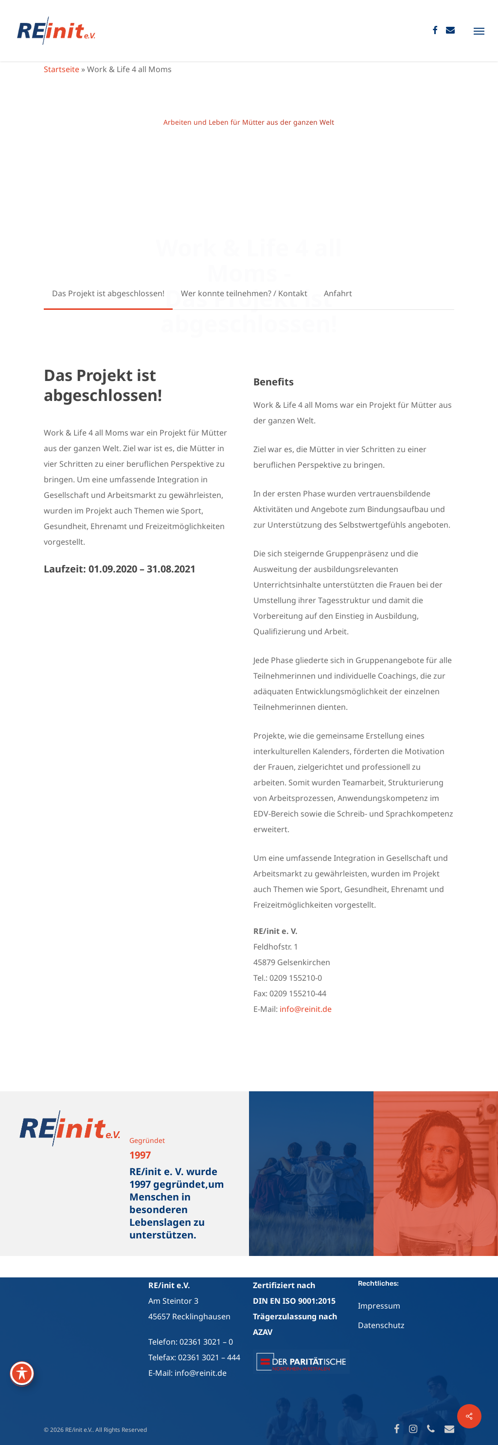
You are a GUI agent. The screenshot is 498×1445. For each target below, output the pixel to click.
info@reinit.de (306, 1009)
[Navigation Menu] (479, 31)
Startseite (61, 69)
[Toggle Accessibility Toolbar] (22, 1373)
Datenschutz (381, 1325)
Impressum (379, 1305)
